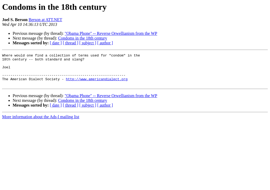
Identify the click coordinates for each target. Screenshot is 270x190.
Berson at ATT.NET (45, 19)
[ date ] (56, 43)
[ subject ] (87, 43)
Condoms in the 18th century (82, 38)
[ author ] (105, 43)
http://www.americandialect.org (97, 84)
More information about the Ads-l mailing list (40, 123)
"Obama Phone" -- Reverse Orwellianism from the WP (111, 33)
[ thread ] (70, 43)
